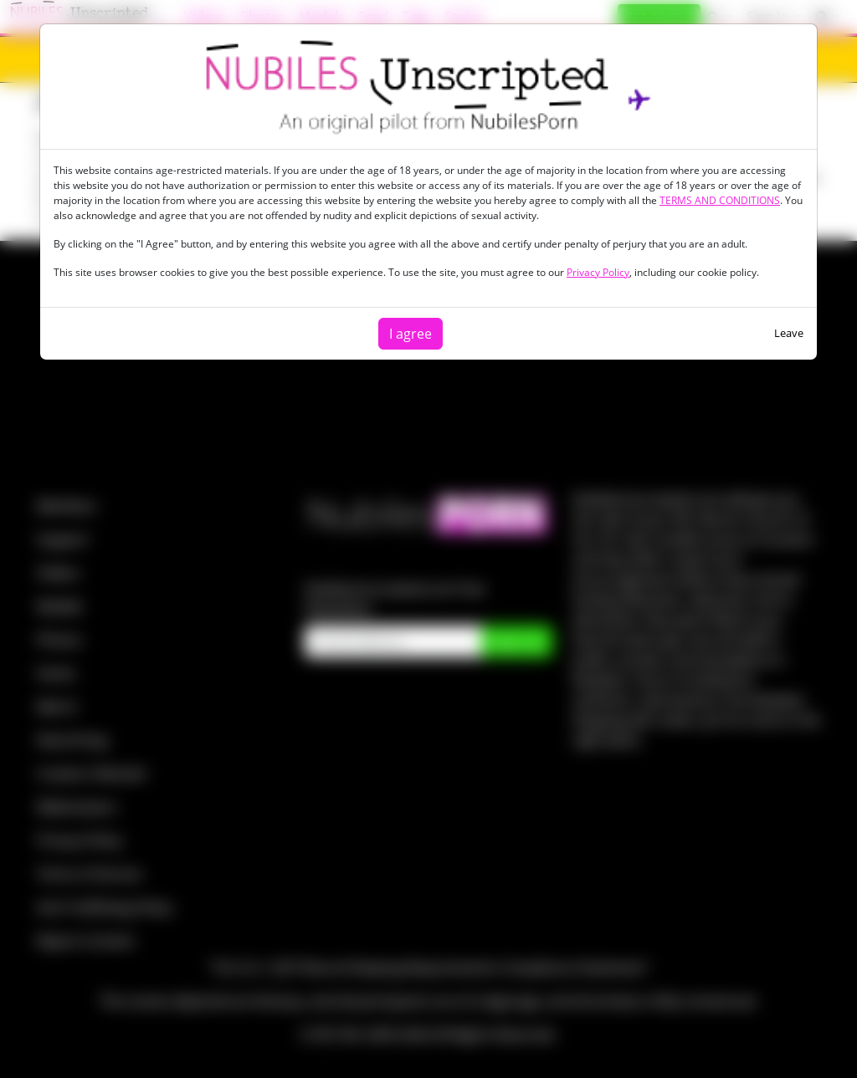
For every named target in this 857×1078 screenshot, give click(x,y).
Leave (788, 332)
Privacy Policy (598, 272)
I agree (410, 333)
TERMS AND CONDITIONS (719, 200)
